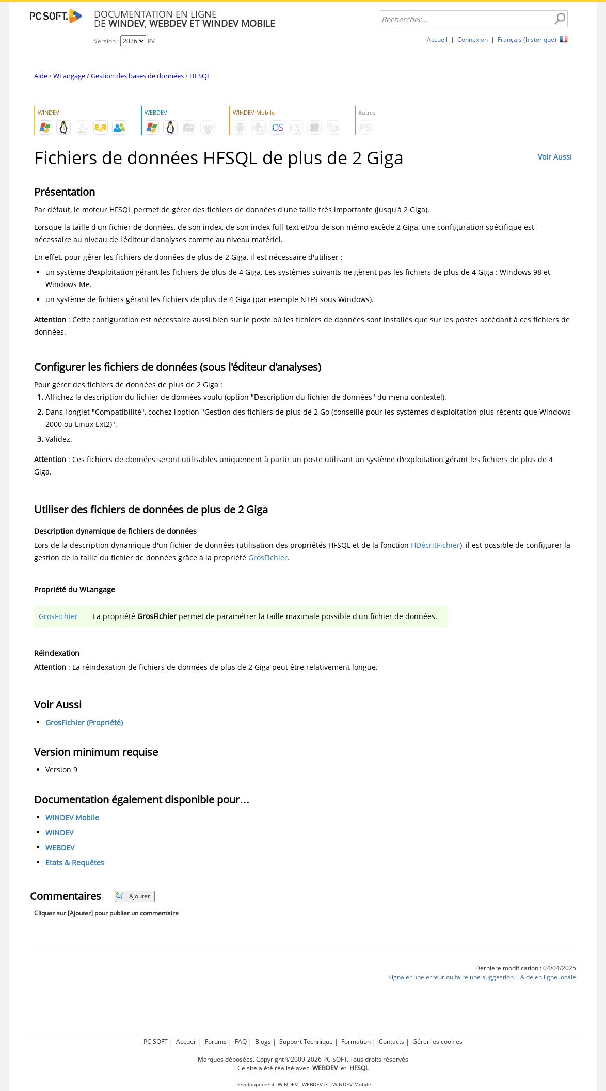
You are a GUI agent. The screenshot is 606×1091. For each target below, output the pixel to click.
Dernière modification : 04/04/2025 (525, 967)
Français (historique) (527, 39)
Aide (40, 76)
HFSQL (200, 76)
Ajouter (133, 896)
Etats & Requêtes (74, 862)
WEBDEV (59, 847)
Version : (107, 41)
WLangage (69, 76)
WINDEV (59, 832)
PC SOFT (155, 1041)
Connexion (472, 39)
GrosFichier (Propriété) (84, 723)
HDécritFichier (435, 545)
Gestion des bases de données (137, 76)
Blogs (263, 1041)
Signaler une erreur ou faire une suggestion (451, 977)
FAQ (241, 1041)
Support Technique (306, 1041)
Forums (216, 1041)
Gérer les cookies (437, 1041)
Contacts (391, 1041)
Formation (356, 1041)
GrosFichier (268, 557)
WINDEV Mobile (72, 818)
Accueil (437, 39)
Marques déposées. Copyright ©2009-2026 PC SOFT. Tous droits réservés (303, 1059)
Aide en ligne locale (548, 977)
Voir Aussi (555, 157)
